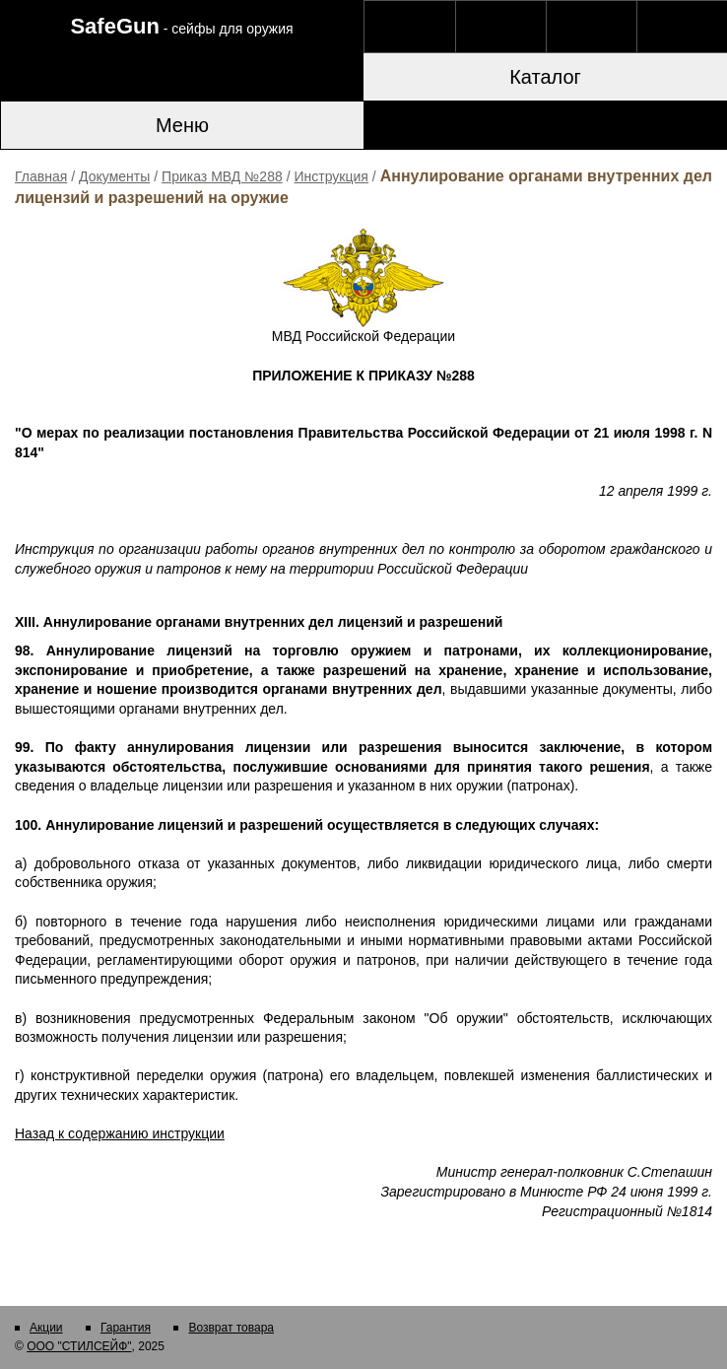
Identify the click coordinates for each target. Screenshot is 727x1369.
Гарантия (125, 1328)
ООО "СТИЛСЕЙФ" (79, 1346)
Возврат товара (231, 1328)
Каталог (545, 77)
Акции (46, 1328)
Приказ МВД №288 (222, 176)
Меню (182, 125)
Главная (41, 176)
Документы (114, 176)
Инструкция (331, 176)
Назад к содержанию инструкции (120, 1133)
